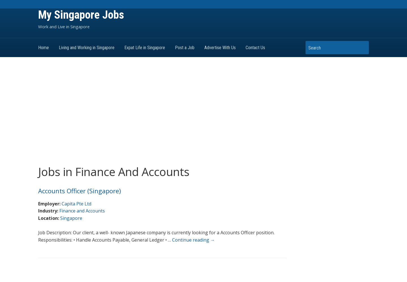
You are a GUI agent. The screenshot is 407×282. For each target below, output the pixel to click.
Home (43, 47)
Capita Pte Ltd (76, 204)
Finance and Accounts (82, 211)
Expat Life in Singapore (144, 47)
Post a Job (184, 47)
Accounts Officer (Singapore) (79, 190)
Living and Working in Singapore (86, 47)
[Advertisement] (203, 111)
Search (362, 47)
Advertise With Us (220, 47)
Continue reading (193, 240)
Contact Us (255, 47)
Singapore (71, 218)
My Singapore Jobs (81, 14)
